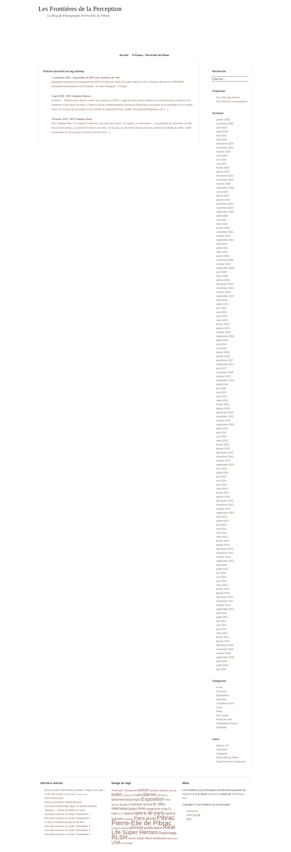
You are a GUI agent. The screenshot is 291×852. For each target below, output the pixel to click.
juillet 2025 (222, 131)
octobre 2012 (223, 557)
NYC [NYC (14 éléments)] (120, 813)
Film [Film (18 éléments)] (167, 799)
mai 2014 (221, 480)
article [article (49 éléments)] (143, 790)
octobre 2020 (223, 264)
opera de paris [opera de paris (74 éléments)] (149, 813)
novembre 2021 (224, 231)
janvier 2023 (223, 199)
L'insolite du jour (225, 703)
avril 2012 (221, 581)
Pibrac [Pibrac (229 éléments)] (166, 817)
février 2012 (222, 589)
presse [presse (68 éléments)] (136, 827)
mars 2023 (222, 191)
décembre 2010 (224, 645)
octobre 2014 (223, 460)
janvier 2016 (223, 408)
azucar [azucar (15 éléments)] (172, 790)
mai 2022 (221, 219)
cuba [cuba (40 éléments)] (138, 794)
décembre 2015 (224, 412)
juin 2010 (221, 669)
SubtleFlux (214, 794)
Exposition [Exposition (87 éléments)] (152, 799)
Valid (193, 815)
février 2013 (222, 540)
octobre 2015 (223, 420)
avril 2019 (221, 316)
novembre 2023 (224, 179)
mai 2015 (221, 436)
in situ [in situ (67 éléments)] (159, 803)
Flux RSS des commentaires (231, 101)
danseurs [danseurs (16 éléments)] (162, 795)
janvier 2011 (223, 641)
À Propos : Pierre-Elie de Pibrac (150, 55)
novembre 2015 (224, 416)
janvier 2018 (223, 356)
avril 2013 (221, 532)
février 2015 (222, 444)
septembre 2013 (225, 512)
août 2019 (221, 300)
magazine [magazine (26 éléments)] (153, 809)
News (219, 711)
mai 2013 (221, 528)
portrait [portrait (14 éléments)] (125, 828)
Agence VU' (222, 745)
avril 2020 (221, 272)
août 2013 (221, 516)
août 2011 (221, 613)
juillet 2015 (222, 428)
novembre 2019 (224, 288)
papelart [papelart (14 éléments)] (128, 819)
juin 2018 (221, 344)
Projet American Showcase (231, 761)
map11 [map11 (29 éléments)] (166, 809)
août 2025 (221, 127)
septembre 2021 (225, 240)
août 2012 (221, 565)
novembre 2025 (224, 123)
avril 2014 (221, 484)
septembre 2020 (225, 268)
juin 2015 (221, 432)
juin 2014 (221, 476)
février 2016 (222, 404)
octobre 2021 (223, 236)
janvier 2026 (223, 119)
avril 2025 (221, 139)
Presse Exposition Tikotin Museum (63, 802)
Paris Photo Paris (54, 798)
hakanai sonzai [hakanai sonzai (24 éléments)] (141, 804)
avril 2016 (221, 396)
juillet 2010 (222, 665)
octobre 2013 (223, 508)
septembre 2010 (225, 657)
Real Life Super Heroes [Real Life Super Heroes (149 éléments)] (143, 829)
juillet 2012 (222, 569)
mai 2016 (221, 392)
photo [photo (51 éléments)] (151, 818)
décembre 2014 (224, 452)
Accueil (123, 55)
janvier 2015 (223, 448)
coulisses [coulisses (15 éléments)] (128, 795)
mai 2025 (221, 135)
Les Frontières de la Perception (80, 8)
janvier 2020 (223, 280)
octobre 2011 (223, 605)
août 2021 (221, 244)
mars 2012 (222, 585)
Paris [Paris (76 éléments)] (139, 818)
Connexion (192, 811)
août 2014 (221, 468)
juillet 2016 (222, 384)
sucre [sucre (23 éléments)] (132, 838)
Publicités (221, 727)
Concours (221, 691)
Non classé (222, 715)
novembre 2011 (224, 601)
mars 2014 (222, 488)
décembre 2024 (224, 143)
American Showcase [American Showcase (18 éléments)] (124, 790)
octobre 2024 (223, 151)
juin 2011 (221, 621)
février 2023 (222, 195)
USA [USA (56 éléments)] (115, 842)
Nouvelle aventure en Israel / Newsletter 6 (67, 818)
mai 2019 (221, 312)
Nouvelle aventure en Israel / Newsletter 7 (67, 814)
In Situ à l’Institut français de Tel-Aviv (65, 822)
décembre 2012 (224, 548)
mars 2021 (222, 252)
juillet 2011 (222, 617)
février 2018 (222, 352)
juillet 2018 (222, 340)
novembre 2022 (224, 207)
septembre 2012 (225, 561)
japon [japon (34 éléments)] (132, 809)
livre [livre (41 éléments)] (141, 808)
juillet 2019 (222, 304)
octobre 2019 (223, 292)
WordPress (188, 794)
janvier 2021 (223, 256)
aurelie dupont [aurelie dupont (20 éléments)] (159, 790)
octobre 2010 (223, 653)
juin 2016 (221, 388)
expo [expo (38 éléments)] (136, 799)
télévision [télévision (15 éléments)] (172, 838)
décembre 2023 (224, 175)
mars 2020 (222, 276)
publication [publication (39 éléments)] (153, 827)
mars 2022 (222, 223)
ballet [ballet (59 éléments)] (116, 794)
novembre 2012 (224, 553)
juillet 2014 (222, 472)
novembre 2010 (224, 649)
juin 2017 (221, 368)
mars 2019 (222, 320)
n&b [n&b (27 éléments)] (114, 813)
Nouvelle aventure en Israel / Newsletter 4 (67, 830)
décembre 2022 (224, 203)
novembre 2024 (224, 147)
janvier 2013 (223, 544)
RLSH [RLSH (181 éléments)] (119, 837)
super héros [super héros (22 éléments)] (144, 838)
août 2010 (221, 661)
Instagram (221, 753)
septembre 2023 (225, 187)
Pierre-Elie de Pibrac (227, 757)
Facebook (221, 749)
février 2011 (222, 637)
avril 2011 (221, 629)
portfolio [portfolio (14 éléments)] (115, 828)
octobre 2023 (223, 183)
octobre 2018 (223, 332)
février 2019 (222, 324)
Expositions (222, 695)
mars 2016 (222, 400)
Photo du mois (224, 719)
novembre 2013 (224, 504)
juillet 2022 (222, 215)
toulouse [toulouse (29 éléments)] (160, 838)
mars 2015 (222, 440)
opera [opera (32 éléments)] (128, 813)
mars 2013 (222, 536)
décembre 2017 (224, 360)
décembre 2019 (224, 284)
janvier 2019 (223, 328)
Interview (221, 699)
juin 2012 (221, 573)
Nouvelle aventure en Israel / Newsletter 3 (67, 834)
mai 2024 (221, 163)
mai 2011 (221, 625)
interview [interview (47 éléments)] (119, 808)
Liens (219, 707)
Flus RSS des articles (228, 97)
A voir (219, 687)
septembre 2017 (225, 364)
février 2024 (222, 167)
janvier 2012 (223, 593)
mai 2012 (221, 577)
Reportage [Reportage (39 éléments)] (168, 833)
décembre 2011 (224, 597)
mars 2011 (222, 633)
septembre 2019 (225, 296)
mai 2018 (221, 348)
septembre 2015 (225, 424)
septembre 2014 (225, 464)
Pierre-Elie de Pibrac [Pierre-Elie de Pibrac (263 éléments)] (141, 823)
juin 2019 (221, 308)
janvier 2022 (223, 227)
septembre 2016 (225, 380)
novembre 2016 (224, 372)
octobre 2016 (223, 376)
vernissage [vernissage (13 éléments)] (127, 843)
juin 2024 (221, 159)
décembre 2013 (224, 500)
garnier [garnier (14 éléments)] (115, 804)
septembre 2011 (225, 609)
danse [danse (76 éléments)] (149, 794)
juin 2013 (221, 524)
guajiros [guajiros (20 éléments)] (125, 804)
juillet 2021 (222, 248)
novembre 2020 (224, 260)
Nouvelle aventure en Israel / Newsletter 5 (67, 826)
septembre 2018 (225, 336)
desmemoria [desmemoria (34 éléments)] (121, 799)
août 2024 (221, 155)
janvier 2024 (223, 171)
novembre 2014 (224, 456)
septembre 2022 (225, 211)
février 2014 (222, 492)
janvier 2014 (223, 496)
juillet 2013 (222, 520)
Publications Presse (227, 723)
